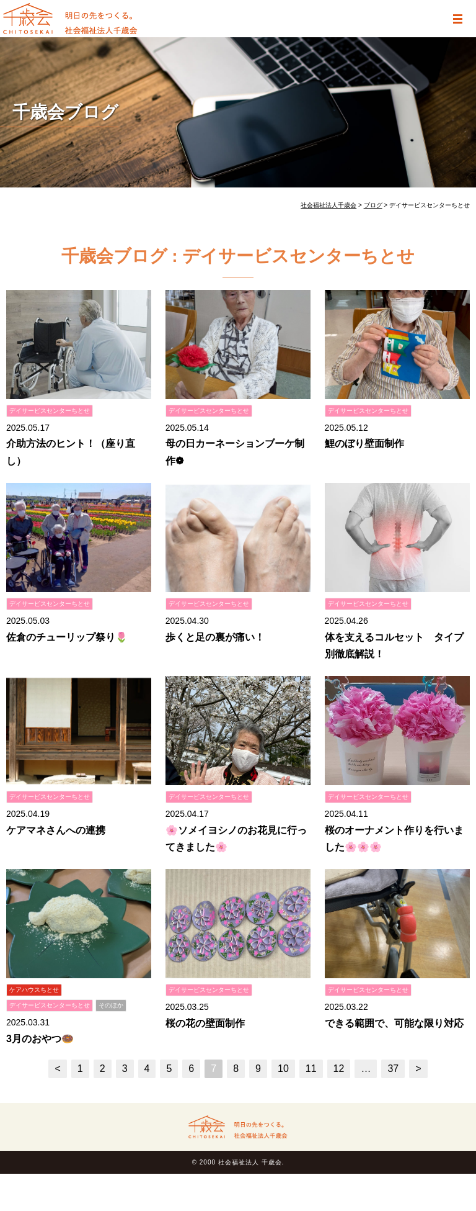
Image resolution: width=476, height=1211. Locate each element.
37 (393, 1068)
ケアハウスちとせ (34, 989)
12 (339, 1068)
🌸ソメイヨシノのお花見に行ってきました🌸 (236, 838)
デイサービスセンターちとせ (49, 410)
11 (311, 1068)
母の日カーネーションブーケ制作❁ (234, 452)
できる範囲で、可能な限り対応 (394, 1023)
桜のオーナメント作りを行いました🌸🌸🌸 (394, 838)
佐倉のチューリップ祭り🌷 (67, 637)
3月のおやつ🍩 (40, 1038)
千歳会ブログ (65, 112)
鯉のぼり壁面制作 (364, 443)
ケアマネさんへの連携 (55, 830)
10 (283, 1068)
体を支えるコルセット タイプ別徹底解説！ (394, 645)
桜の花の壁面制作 (205, 1023)
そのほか (111, 1005)
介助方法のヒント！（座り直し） (70, 452)
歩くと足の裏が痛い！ (215, 637)
